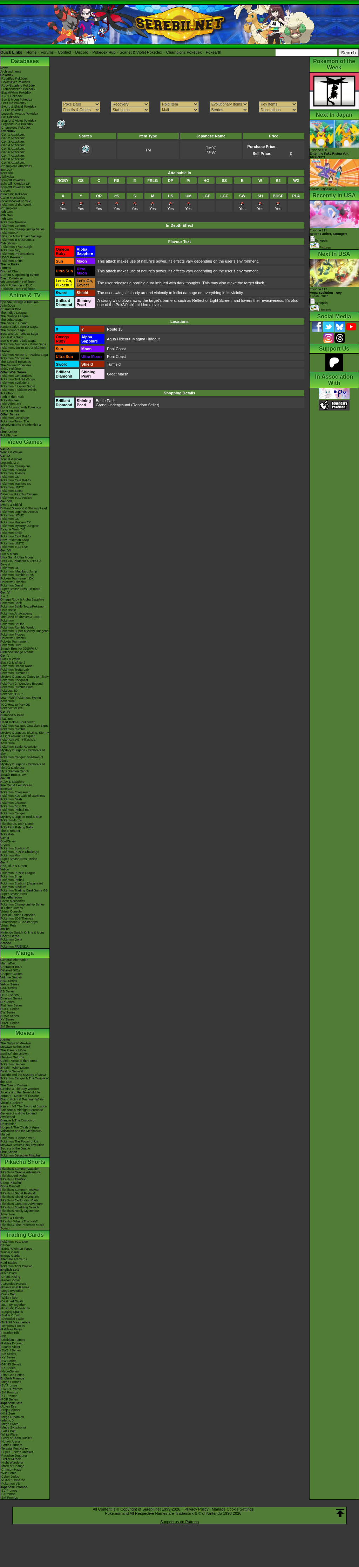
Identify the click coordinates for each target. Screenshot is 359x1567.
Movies (24, 1033)
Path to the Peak (12, 397)
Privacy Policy (196, 1509)
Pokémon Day (10, 250)
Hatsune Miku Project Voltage (21, 236)
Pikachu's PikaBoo (13, 1179)
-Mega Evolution (11, 1291)
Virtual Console (11, 911)
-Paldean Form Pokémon (17, 289)
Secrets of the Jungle (15, 1148)
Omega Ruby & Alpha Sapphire (22, 599)
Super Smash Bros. (14, 894)
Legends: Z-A (9, 462)
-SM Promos (9, 1392)
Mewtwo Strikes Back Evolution (22, 1145)
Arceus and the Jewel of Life (20, 1092)
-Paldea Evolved (11, 1343)
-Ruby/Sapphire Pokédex (17, 85)
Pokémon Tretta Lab (14, 669)
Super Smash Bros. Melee (18, 859)
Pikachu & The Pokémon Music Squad (22, 1226)
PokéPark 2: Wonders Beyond (21, 683)
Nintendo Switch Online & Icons (22, 932)
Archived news (10, 71)
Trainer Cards (10, 1252)
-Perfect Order (10, 1280)
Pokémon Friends (12, 473)
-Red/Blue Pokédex (14, 78)
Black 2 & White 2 (12, 662)
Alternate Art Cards (13, 1259)
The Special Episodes (15, 362)
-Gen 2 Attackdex (12, 138)
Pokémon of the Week (15, 204)
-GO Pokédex (10, 117)
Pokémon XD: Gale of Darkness (22, 796)
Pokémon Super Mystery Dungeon (24, 631)
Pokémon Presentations (17, 254)
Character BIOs (11, 967)
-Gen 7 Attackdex (12, 155)
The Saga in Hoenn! (14, 323)
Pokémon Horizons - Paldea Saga (24, 355)
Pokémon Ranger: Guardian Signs (24, 725)
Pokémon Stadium (13, 887)
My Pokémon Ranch (14, 771)
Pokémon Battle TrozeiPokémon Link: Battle (23, 608)
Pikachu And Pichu (13, 1176)
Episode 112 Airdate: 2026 (326, 292)
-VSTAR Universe (12, 1480)
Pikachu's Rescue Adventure (20, 1172)
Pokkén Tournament (14, 641)
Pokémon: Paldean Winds (18, 390)
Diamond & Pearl (12, 715)
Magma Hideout (146, 339)
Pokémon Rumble (13, 729)
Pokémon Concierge (14, 418)
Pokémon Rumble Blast (16, 687)
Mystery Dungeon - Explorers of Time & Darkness (22, 765)
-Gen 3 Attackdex (12, 141)
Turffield (114, 364)
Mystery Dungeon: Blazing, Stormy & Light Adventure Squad (24, 734)
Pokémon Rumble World (17, 627)
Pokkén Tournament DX (17, 578)
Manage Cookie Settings (233, 1509)
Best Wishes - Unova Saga (19, 333)
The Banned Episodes (16, 365)
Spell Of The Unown (14, 1054)
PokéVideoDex (10, 404)
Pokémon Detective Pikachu (20, 1155)
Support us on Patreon (179, 1522)
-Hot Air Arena (10, 1441)
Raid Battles (9, 1262)
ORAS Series (9, 1023)
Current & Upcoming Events (20, 275)
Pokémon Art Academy (16, 613)
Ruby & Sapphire (12, 782)
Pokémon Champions (15, 466)
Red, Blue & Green (13, 866)
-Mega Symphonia (13, 1427)
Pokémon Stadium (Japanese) (21, 883)
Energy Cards (10, 1255)
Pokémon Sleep (11, 491)
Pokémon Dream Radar (17, 666)
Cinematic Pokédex (14, 194)
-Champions (9, 208)
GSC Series (8, 988)
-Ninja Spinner (10, 1410)
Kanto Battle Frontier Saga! (19, 326)
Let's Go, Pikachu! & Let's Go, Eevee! (21, 562)
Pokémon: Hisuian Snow (17, 386)
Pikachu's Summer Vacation (20, 1169)
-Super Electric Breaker (16, 1452)
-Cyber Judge (9, 1476)
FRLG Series (9, 995)
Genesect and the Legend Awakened (18, 1115)
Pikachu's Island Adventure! (19, 1197)
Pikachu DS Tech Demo (17, 824)
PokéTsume (8, 435)
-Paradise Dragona (13, 1455)
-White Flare (9, 1298)
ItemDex (6, 169)
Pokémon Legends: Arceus (19, 512)
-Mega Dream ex (12, 1417)
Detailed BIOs (10, 970)
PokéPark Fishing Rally (16, 827)
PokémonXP (9, 233)
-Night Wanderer (11, 1462)
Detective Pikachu (13, 582)
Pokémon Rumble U (14, 673)
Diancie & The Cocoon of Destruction (17, 1122)
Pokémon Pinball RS (14, 810)
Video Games (24, 442)
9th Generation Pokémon (17, 282)
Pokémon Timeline (13, 222)
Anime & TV (25, 295)
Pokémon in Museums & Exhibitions (17, 241)
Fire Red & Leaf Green (16, 785)
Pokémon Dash (11, 799)
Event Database (11, 278)
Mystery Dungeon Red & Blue (21, 817)
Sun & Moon (9, 554)
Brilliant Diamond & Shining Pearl (23, 508)
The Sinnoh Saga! (13, 330)
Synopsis (319, 303)
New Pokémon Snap (14, 540)
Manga (25, 953)
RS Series (7, 991)
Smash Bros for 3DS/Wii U (19, 648)
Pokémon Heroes (12, 1064)
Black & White (10, 659)
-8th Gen (6, 215)
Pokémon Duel (10, 645)
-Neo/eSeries (9, 1371)
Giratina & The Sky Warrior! (19, 1089)
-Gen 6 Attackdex (12, 152)
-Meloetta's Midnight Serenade (21, 1110)
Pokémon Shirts (11, 261)
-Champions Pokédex (15, 127)
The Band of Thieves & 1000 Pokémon (20, 618)
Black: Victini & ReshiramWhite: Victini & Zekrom (22, 1101)
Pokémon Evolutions (14, 383)
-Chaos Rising (10, 1276)
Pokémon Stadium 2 (14, 848)
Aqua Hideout (118, 339)
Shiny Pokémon (11, 369)
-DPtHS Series (10, 1364)
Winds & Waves (11, 452)
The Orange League (14, 316)
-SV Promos (9, 1385)
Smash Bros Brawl (13, 774)
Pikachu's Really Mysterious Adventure (20, 1212)
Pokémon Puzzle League (17, 873)
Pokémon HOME (12, 515)
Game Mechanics (12, 197)
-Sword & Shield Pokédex (18, 106)
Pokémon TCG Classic (16, 1266)
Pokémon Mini (10, 855)
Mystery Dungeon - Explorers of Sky (22, 751)
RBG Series (8, 981)
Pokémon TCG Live (14, 547)
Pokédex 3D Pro (11, 694)
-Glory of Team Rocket (16, 1438)
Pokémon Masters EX (15, 484)
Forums (47, 52)
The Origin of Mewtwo (15, 1043)
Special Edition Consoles (17, 915)
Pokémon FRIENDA (14, 946)
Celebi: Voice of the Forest (19, 1061)
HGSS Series (9, 1009)
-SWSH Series (10, 1350)
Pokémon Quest (11, 585)
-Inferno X (7, 1420)
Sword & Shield (11, 505)
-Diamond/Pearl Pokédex (17, 89)
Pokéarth (213, 52)
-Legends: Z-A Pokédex (16, 124)
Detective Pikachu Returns (19, 494)
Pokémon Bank (11, 603)
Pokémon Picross (12, 634)
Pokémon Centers (13, 226)
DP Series (7, 1002)
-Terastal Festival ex (14, 1448)
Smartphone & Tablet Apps (19, 922)
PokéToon (7, 393)
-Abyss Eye (8, 1406)
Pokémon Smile (11, 533)
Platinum (6, 718)
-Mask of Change (12, 1466)
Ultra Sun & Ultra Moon (16, 557)
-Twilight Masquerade (15, 1322)
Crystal (5, 845)
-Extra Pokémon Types (16, 1248)
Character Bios (10, 309)
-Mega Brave (9, 1424)
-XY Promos (8, 1396)
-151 (3, 1336)
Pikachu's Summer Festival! (19, 1190)
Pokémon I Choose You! (17, 1138)
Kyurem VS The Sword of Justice (23, 1106)
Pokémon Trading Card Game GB (24, 890)
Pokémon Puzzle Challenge (19, 852)
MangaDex (8, 963)
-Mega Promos (10, 1382)
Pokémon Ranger (12, 813)
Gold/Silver (8, 841)
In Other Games (11, 908)
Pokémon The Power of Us (19, 1141)
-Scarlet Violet (10, 1347)
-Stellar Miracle (10, 1459)
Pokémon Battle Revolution (19, 746)
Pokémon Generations (16, 376)
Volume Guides (11, 977)
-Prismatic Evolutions (15, 1308)
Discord (81, 52)
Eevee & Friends (12, 1218)
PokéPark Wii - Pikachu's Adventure (17, 741)
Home (31, 52)
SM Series (7, 1026)
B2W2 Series (9, 1016)
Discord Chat (9, 271)
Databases (25, 61)
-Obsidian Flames (12, 1340)
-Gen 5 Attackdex (12, 148)
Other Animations (12, 411)
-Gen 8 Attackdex (12, 159)
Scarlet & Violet (11, 459)
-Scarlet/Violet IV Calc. (16, 201)
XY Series (7, 1019)
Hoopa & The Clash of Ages (19, 1127)
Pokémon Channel (13, 803)
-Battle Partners (11, 1445)
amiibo (5, 929)
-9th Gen (6, 211)
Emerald (6, 789)
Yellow (4, 869)
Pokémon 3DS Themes (16, 918)
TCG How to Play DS (15, 704)
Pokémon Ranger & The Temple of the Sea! (24, 1080)
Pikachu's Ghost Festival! (18, 1193)
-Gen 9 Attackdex (12, 162)
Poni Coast (116, 349)
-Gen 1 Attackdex (12, 134)
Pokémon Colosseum (15, 792)
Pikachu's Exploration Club (19, 1200)
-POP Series (9, 1399)
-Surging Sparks (11, 1312)
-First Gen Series (12, 1375)
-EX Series (7, 1368)
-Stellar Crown (10, 1315)
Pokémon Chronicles (14, 358)
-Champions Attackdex (16, 166)
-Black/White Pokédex (15, 92)
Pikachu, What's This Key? (19, 1221)
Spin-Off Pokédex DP (15, 183)
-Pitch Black (8, 1273)
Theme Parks (9, 264)
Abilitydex (7, 176)
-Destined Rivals (11, 1301)
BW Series (7, 1012)
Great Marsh (117, 374)
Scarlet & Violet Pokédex (141, 52)
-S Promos (7, 1494)
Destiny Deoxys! (11, 1071)
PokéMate (7, 834)
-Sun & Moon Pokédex (16, 99)
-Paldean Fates (11, 1329)
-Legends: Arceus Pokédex (19, 113)
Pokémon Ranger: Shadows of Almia (21, 758)
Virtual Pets (8, 925)
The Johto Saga (11, 319)
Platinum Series (11, 1005)
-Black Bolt (7, 1294)
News (4, 68)
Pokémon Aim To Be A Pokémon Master (23, 349)
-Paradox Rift (9, 1333)
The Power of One (13, 1050)
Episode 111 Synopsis (328, 235)
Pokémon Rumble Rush (17, 575)
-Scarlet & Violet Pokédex (18, 120)
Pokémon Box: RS (13, 806)
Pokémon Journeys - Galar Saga (23, 344)
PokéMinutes (9, 400)
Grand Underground (113, 405)
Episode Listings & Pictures (19, 302)
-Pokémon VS (10, 1483)
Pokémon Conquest (14, 680)
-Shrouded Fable (12, 1319)
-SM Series (8, 1354)
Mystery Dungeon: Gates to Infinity (24, 676)
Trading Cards (25, 1235)
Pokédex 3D (9, 690)
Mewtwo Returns (12, 1057)
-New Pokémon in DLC (16, 285)
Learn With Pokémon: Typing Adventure (20, 699)
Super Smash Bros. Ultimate (20, 589)
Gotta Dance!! (10, 1186)
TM (148, 150)
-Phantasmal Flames (14, 1287)
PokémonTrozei (11, 820)
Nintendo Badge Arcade (17, 652)
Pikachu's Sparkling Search (19, 1207)
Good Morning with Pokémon (20, 407)
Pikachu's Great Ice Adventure (21, 1204)
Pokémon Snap (11, 876)
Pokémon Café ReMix (15, 480)
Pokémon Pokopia (13, 470)
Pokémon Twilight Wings (17, 379)
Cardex (5, 190)
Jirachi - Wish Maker (14, 1068)
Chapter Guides (11, 974)
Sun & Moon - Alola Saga (18, 340)
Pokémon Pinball (12, 880)
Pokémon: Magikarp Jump (18, 571)
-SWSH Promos (11, 1389)
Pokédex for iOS (11, 708)
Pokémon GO (10, 477)
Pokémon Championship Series (22, 229)
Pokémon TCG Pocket (16, 498)
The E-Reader (10, 831)
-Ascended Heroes (13, 1284)
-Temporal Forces (12, 1326)
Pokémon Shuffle (12, 624)
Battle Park (105, 401)
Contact (64, 52)
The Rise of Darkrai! (14, 1085)
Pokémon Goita (11, 939)
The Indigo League (13, 312)
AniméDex (7, 305)
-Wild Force (8, 1473)
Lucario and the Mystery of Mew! (23, 1075)
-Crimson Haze (10, 1469)
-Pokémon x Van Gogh (16, 247)
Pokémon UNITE (12, 487)
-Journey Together (13, 1305)
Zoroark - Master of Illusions (20, 1096)
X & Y (4, 596)
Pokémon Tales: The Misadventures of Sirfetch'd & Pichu (20, 425)
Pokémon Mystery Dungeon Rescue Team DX (19, 527)
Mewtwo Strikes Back (15, 1047)
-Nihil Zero (7, 1413)
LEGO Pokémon (11, 257)
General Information (14, 960)
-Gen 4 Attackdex (12, 145)
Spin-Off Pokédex (12, 180)
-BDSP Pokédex (11, 110)
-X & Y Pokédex (11, 96)
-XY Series (7, 1357)
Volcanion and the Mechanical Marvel (21, 1132)
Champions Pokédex (184, 52)
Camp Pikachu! (11, 1183)
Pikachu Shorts (25, 1162)
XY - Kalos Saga (11, 337)
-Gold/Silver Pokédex (15, 82)
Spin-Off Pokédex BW (15, 187)
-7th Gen (6, 219)
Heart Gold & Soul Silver (17, 722)
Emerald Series (11, 998)
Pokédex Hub (104, 52)
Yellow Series (9, 984)
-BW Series (8, 1361)
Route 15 (115, 329)
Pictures (320, 247)
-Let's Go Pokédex (13, 103)
